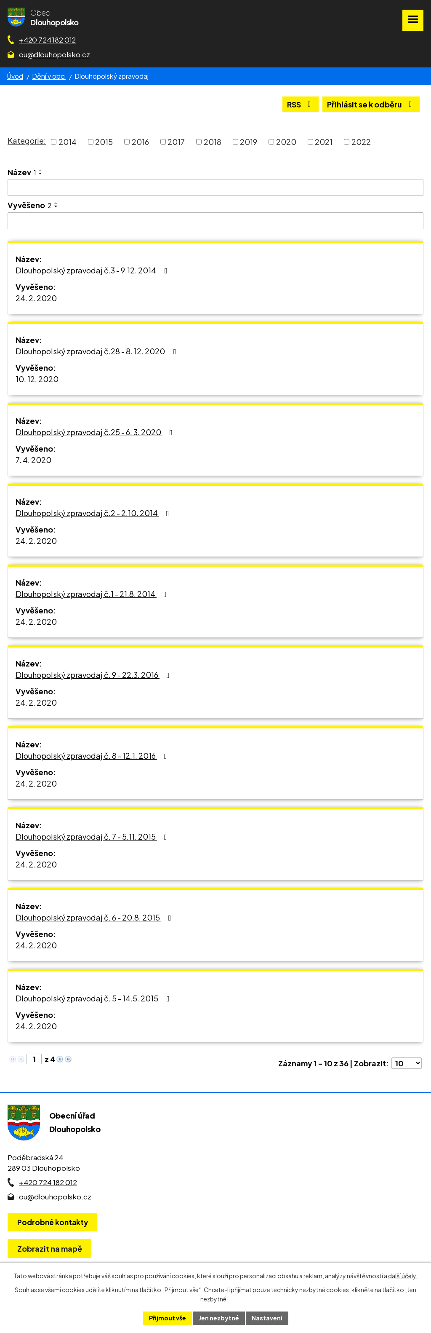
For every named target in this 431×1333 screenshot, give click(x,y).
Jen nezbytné (219, 1318)
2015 (104, 142)
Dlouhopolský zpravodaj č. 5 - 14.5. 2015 (94, 998)
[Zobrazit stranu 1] (34, 1059)
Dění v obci (49, 76)
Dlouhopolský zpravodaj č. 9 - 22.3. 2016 (94, 675)
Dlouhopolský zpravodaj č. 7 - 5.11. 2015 (93, 836)
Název (22, 172)
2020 (286, 142)
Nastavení (267, 1318)
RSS (300, 104)
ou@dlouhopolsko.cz (54, 54)
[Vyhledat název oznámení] (215, 187)
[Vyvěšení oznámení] (215, 220)
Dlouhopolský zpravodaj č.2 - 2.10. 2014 (94, 513)
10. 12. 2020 (37, 379)
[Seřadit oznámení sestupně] (40, 173)
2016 (140, 142)
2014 (68, 142)
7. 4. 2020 (33, 460)
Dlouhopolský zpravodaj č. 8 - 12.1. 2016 (93, 755)
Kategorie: (27, 140)
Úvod (15, 76)
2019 (248, 142)
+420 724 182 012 (47, 39)
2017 (176, 142)
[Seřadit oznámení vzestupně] (40, 170)
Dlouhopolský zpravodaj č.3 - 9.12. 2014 (93, 270)
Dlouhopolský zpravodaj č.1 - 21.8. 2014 (93, 594)
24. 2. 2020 (36, 298)
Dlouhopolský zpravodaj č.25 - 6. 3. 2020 (96, 432)
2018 (212, 142)
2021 (324, 142)
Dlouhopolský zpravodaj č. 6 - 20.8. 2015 (95, 917)
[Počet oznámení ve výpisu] (406, 1063)
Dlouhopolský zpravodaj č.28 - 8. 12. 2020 (98, 351)
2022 (361, 142)
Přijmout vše (167, 1318)
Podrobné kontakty (52, 1222)
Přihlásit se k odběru (371, 104)
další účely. (403, 1275)
